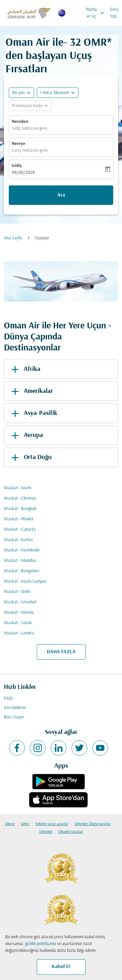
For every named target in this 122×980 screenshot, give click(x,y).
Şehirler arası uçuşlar (51, 824)
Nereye (18, 143)
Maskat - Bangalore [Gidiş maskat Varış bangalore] (21, 571)
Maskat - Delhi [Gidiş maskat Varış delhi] (17, 591)
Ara (61, 195)
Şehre (25, 824)
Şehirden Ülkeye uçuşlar (93, 824)
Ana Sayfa (13, 238)
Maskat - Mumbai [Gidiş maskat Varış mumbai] (20, 560)
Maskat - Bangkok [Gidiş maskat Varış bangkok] (20, 508)
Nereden (20, 121)
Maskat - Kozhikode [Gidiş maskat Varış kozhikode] (22, 550)
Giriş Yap (114, 13)
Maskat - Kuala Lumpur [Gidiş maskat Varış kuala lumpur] (25, 581)
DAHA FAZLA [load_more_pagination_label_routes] (61, 652)
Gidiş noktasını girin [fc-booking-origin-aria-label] (29, 128)
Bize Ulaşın (14, 717)
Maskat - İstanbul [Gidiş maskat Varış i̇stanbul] (20, 602)
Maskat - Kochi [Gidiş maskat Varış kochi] (17, 488)
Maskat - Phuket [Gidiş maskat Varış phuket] (19, 519)
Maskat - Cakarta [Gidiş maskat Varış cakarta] (20, 529)
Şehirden (45, 832)
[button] (57, 93)
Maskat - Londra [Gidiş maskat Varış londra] (19, 633)
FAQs (8, 698)
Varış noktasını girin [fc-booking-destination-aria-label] (29, 150)
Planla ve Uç (96, 13)
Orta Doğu (30, 457)
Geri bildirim (15, 707)
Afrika (24, 369)
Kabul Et (61, 966)
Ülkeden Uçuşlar (70, 832)
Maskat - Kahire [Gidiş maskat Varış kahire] (18, 539)
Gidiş (17, 165)
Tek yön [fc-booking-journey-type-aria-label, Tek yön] (18, 92)
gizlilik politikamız (40, 943)
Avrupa (26, 435)
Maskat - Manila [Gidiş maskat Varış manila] (19, 612)
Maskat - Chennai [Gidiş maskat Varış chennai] (20, 498)
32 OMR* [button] (91, 43)
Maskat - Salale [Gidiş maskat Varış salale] (18, 622)
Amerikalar (31, 391)
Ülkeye (10, 824)
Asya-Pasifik (33, 413)
